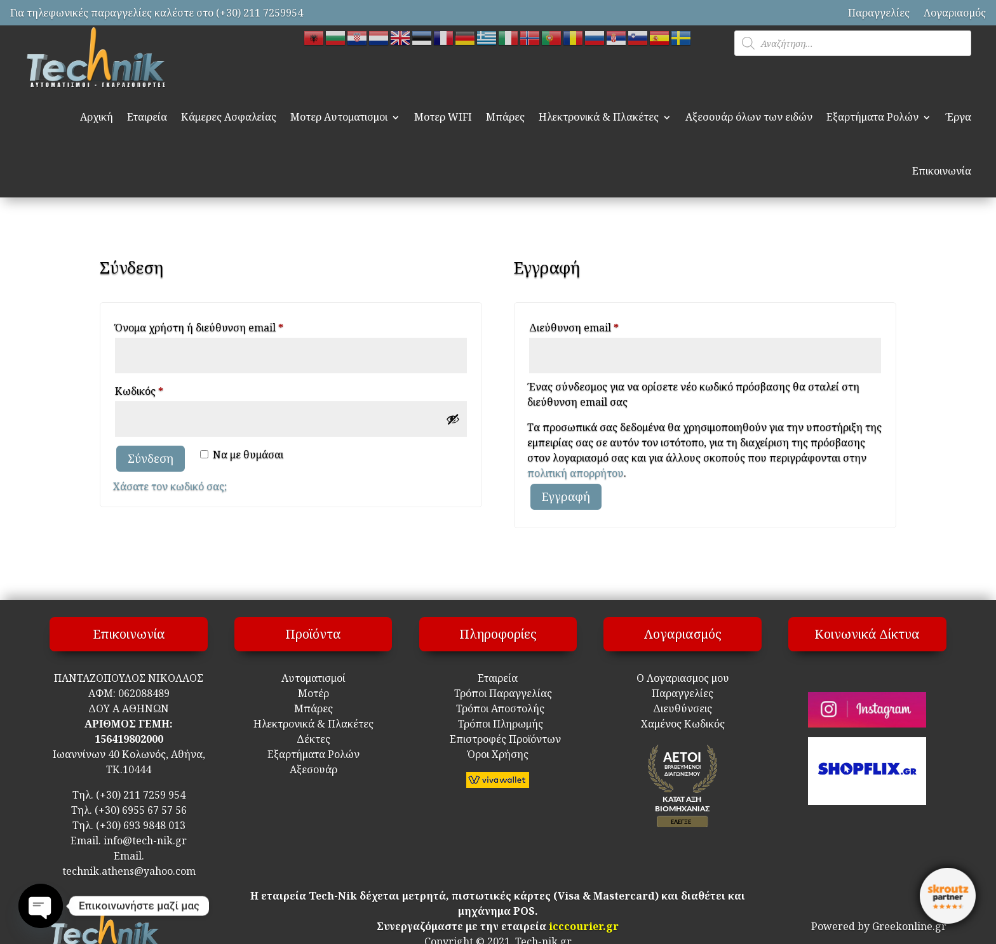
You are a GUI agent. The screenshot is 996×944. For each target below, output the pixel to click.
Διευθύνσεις (682, 708)
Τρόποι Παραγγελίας (498, 693)
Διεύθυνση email (598, 326)
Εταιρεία (147, 117)
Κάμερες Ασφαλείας (228, 117)
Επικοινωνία (941, 171)
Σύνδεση (150, 458)
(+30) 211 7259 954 (140, 795)
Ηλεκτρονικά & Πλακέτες (599, 117)
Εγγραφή (566, 496)
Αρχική (96, 117)
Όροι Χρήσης (498, 754)
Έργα (958, 117)
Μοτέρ (313, 693)
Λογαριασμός (955, 13)
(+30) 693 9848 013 (140, 825)
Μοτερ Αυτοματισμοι (338, 117)
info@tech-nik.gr (145, 841)
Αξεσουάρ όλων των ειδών (748, 117)
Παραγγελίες (879, 13)
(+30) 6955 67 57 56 (141, 810)
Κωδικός (163, 389)
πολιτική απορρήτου (575, 473)
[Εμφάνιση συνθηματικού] (453, 419)
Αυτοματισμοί (313, 678)
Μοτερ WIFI (443, 117)
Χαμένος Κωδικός (683, 724)
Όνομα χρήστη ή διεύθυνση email (223, 326)
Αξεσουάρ (313, 769)
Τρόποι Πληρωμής (499, 724)
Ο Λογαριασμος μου (682, 678)
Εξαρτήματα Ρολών (872, 117)
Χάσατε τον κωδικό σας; (170, 486)
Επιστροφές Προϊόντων (497, 739)
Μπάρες (505, 117)
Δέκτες (313, 739)
